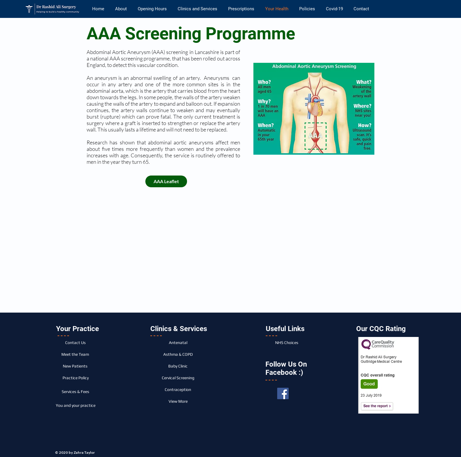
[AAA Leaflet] (166, 181)
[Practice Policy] (75, 378)
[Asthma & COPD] (178, 354)
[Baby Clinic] (178, 366)
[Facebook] (283, 393)
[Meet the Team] (75, 354)
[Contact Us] (75, 342)
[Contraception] (178, 389)
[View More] (178, 401)
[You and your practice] (75, 405)
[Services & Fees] (75, 391)
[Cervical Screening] (178, 378)
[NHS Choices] (286, 342)
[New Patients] (75, 366)
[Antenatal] (178, 342)
